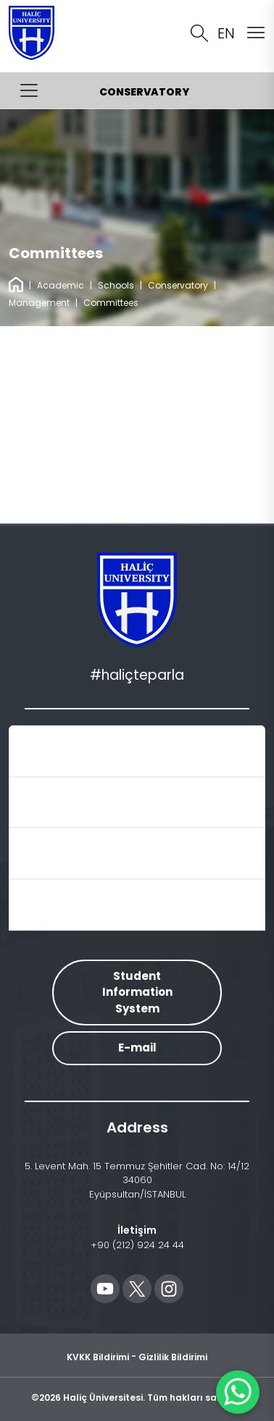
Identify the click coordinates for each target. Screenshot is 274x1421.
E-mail (137, 1047)
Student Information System (137, 992)
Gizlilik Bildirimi (172, 1356)
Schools (116, 285)
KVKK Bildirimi (98, 1356)
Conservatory (178, 285)
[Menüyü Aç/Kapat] (28, 90)
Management (39, 302)
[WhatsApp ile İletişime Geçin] (238, 1392)
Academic (60, 285)
